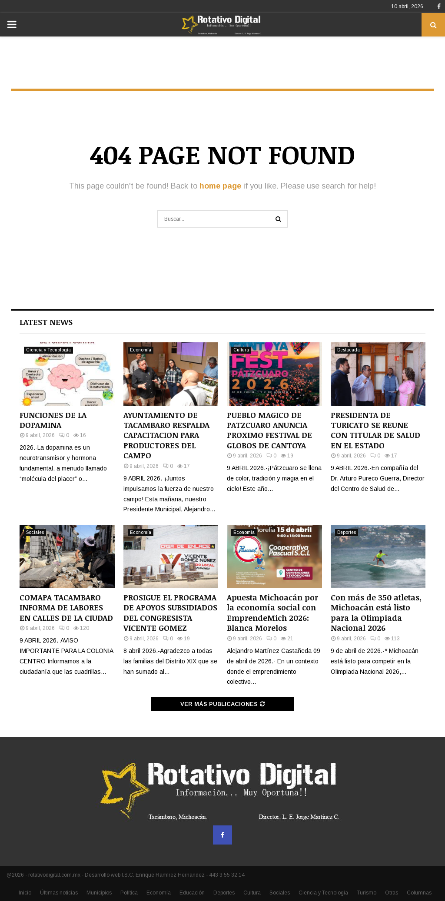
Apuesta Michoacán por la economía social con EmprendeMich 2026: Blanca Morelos (272, 612)
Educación (192, 893)
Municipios (99, 893)
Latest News (46, 322)
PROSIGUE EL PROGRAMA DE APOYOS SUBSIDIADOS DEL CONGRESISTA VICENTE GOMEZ (170, 612)
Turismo (366, 893)
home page (220, 186)
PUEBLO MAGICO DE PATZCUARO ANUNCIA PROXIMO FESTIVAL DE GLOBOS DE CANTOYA (269, 430)
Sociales (35, 532)
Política (129, 893)
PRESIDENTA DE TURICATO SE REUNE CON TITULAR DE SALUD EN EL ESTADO (375, 430)
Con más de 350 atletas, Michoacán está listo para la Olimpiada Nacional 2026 (376, 612)
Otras (391, 893)
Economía (140, 350)
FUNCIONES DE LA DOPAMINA (53, 420)
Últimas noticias (59, 893)
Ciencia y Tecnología (48, 350)
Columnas (419, 893)
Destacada (348, 350)
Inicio (25, 893)
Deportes (346, 532)
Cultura (241, 350)
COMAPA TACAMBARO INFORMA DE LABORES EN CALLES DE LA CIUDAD (66, 607)
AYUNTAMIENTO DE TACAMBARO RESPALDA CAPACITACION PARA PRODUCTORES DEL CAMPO (166, 435)
